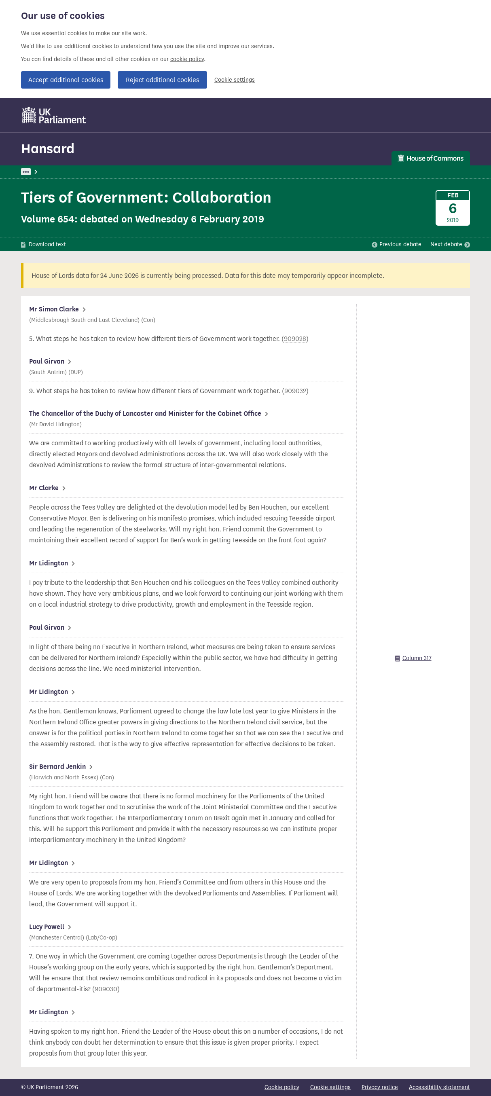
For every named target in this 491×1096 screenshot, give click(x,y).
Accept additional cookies (65, 80)
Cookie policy (282, 1087)
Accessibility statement (439, 1087)
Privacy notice (380, 1087)
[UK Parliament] (54, 115)
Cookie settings (234, 79)
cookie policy (187, 59)
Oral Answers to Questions (155, 171)
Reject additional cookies (162, 80)
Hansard (47, 148)
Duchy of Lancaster (224, 171)
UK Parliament (39, 171)
